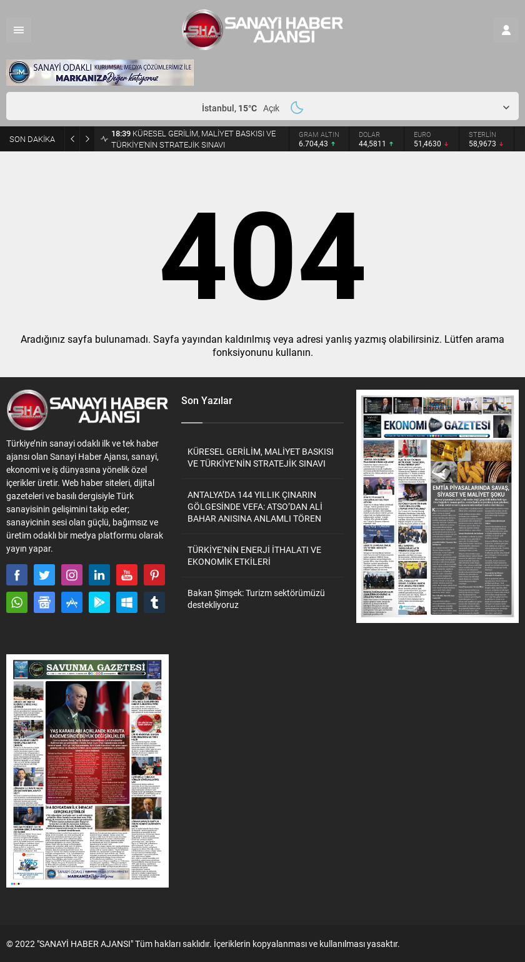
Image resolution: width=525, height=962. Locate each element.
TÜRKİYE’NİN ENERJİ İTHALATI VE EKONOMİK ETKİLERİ (254, 555)
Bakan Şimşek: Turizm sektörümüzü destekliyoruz (256, 598)
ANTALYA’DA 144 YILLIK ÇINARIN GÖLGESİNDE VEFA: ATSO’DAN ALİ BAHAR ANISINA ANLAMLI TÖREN (255, 506)
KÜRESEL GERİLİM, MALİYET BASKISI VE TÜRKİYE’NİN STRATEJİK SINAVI (193, 139)
